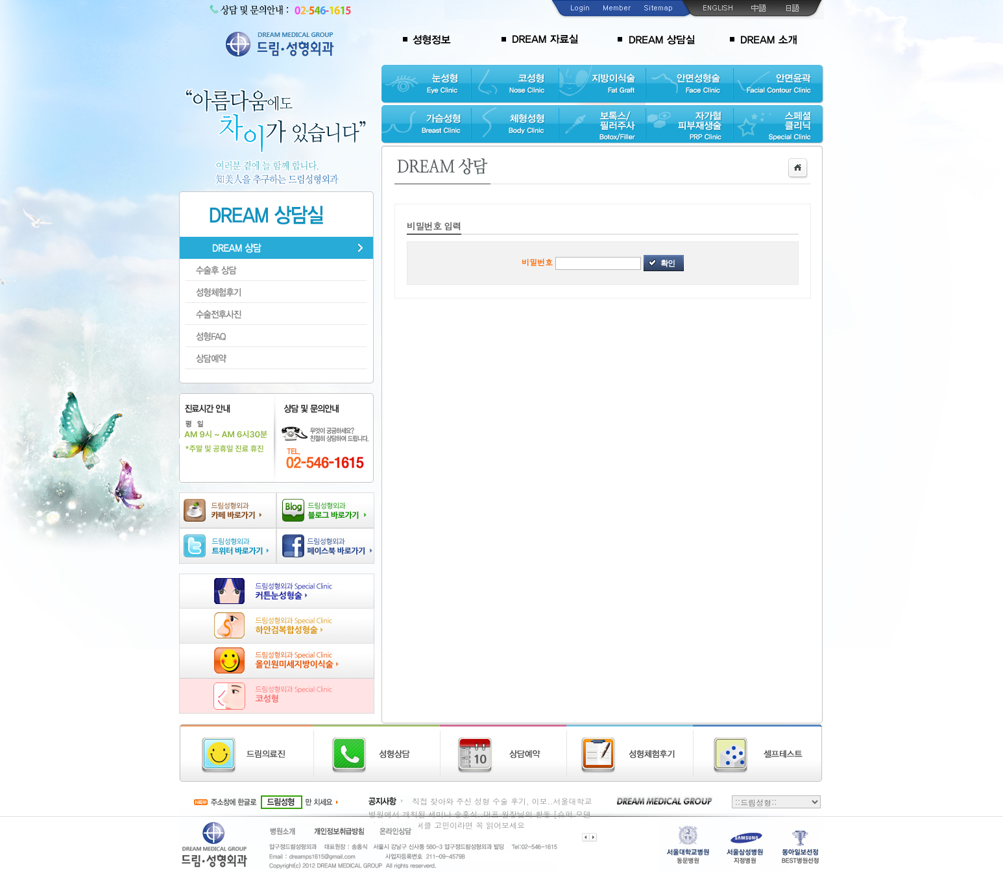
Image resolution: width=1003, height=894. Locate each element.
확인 (667, 263)
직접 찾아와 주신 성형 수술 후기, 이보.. (482, 800)
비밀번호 (537, 261)
